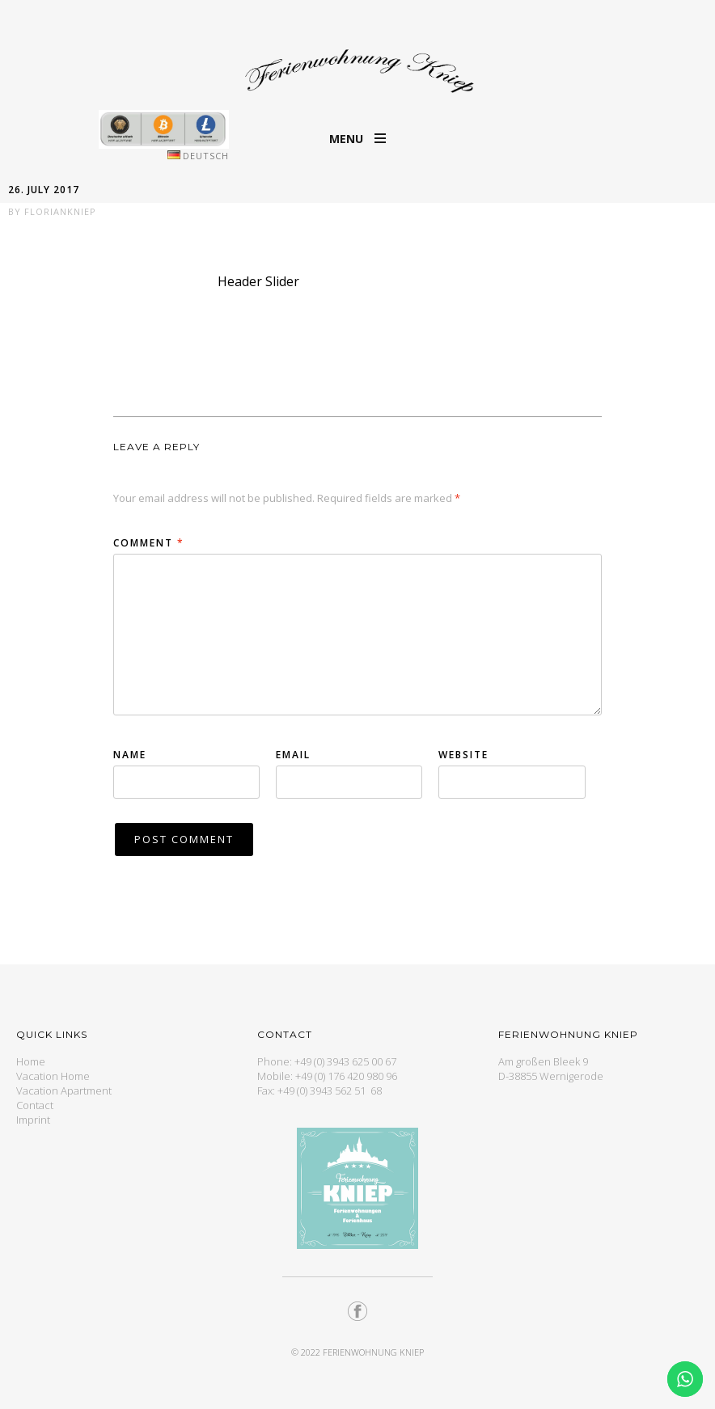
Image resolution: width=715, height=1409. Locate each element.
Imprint (33, 1119)
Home (30, 1061)
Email (293, 754)
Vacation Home (53, 1076)
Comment (148, 543)
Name (129, 754)
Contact (34, 1105)
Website (463, 754)
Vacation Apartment (64, 1090)
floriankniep (60, 211)
